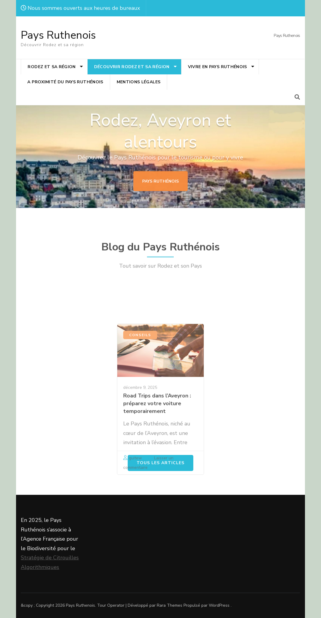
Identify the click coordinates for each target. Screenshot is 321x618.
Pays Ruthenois (58, 35)
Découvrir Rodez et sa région (132, 67)
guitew (135, 527)
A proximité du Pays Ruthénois (65, 82)
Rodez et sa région (51, 67)
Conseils (140, 404)
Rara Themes (169, 605)
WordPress (219, 605)
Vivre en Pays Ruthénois (217, 67)
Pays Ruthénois (160, 188)
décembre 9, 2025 (140, 456)
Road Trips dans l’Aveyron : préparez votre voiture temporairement (157, 472)
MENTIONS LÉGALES (139, 82)
